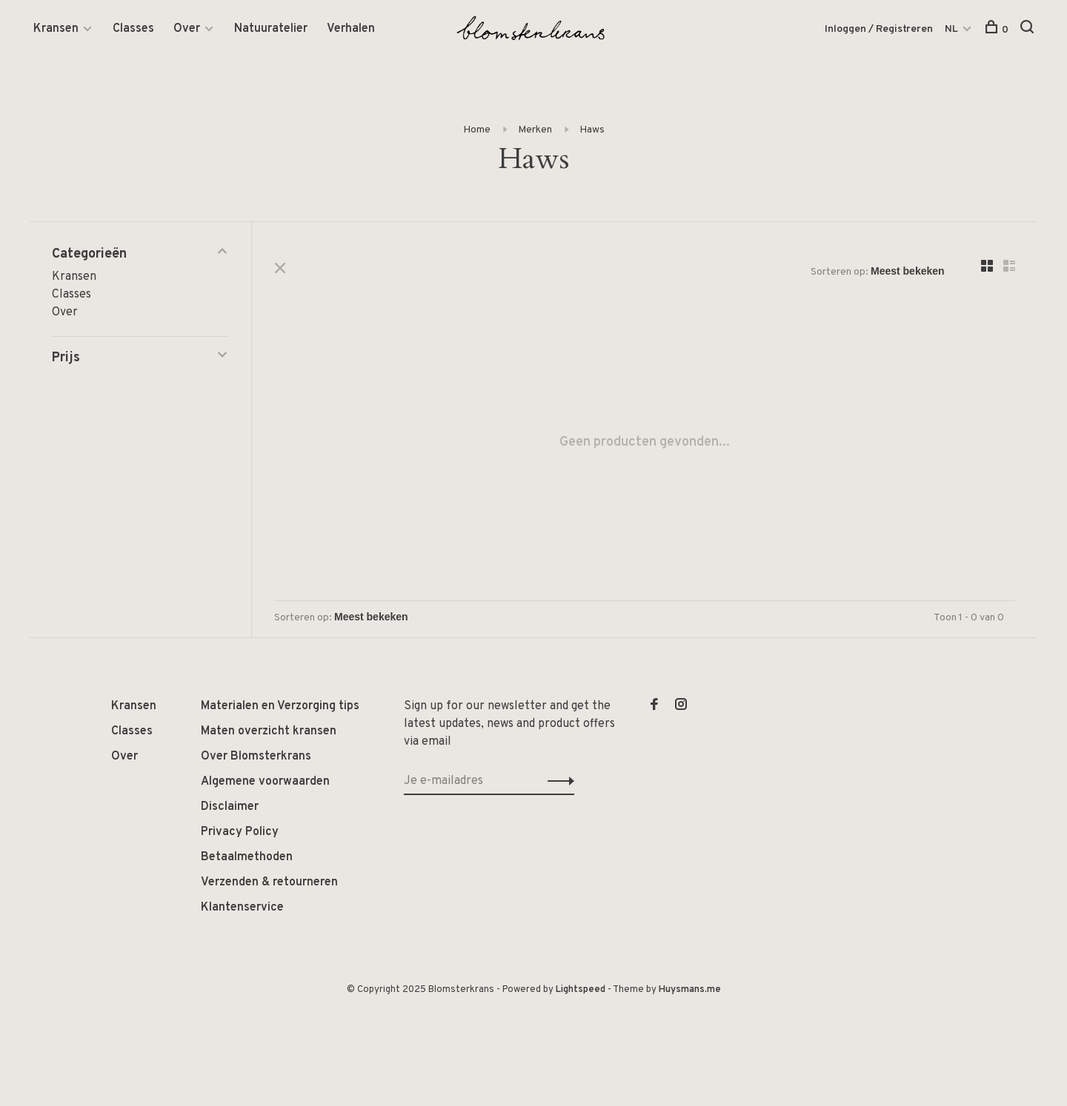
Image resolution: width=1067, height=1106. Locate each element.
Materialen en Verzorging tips (280, 706)
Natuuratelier (271, 28)
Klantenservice (242, 907)
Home (477, 130)
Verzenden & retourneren (269, 882)
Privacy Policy (240, 832)
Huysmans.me (690, 990)
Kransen (56, 28)
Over (186, 28)
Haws (592, 130)
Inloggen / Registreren (879, 29)
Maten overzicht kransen (268, 731)
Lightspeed (580, 990)
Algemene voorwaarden (265, 781)
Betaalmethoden (247, 857)
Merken (535, 130)
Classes (133, 28)
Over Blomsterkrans (256, 756)
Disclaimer (230, 807)
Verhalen (351, 28)
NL (951, 29)
